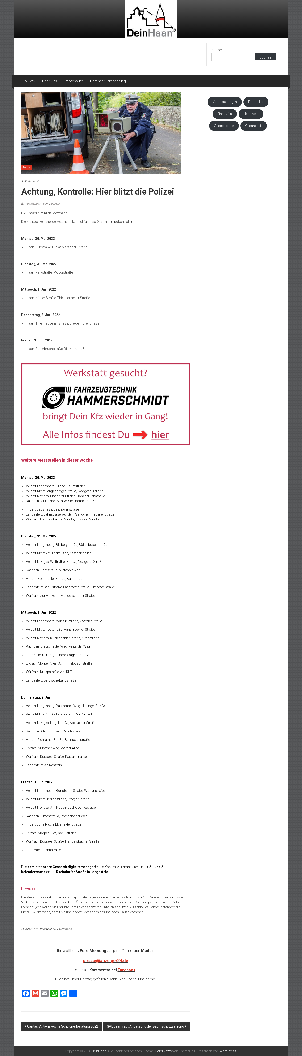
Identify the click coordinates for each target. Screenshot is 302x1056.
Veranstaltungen (225, 102)
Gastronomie (224, 126)
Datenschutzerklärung (108, 81)
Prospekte (255, 102)
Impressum (73, 81)
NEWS (30, 81)
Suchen (217, 50)
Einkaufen (224, 114)
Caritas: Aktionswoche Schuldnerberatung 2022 (62, 1026)
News (26, 167)
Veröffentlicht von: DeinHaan (43, 203)
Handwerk (251, 114)
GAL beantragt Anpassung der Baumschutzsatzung (145, 1026)
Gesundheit (253, 126)
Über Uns (49, 81)
